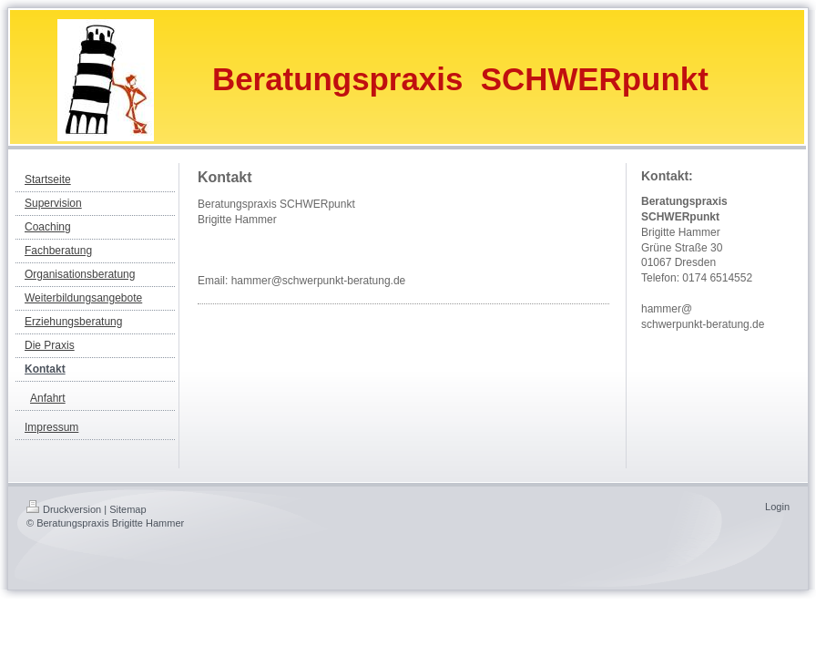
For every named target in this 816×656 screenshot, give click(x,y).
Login (777, 506)
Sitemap (127, 509)
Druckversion (63, 509)
